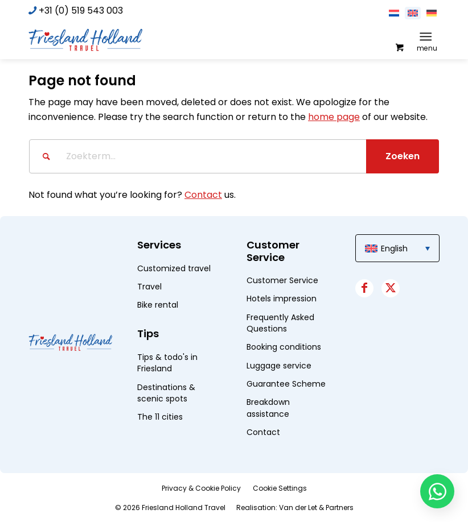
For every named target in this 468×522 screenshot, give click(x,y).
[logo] (85, 39)
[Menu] (426, 36)
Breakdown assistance (268, 407)
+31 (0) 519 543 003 (81, 10)
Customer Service (282, 280)
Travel (149, 286)
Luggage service (279, 365)
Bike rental (157, 304)
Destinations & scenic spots (166, 393)
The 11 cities (160, 416)
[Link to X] (390, 288)
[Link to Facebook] (364, 288)
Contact (203, 194)
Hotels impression (282, 298)
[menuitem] (428, 36)
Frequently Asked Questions (280, 323)
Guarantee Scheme (286, 384)
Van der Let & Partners (316, 507)
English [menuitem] (394, 248)
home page (334, 116)
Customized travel (174, 268)
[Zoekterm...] (234, 156)
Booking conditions (284, 347)
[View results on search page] (402, 156)
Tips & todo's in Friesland (167, 362)
